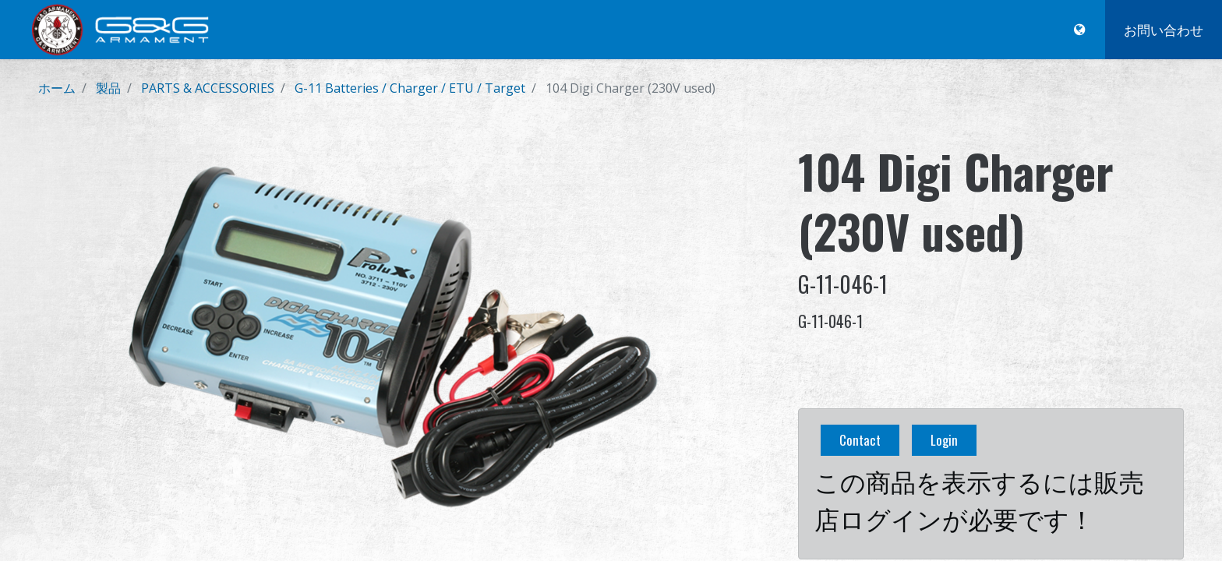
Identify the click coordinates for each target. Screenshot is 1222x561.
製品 (108, 88)
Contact (860, 440)
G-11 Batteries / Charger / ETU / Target (410, 88)
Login (944, 440)
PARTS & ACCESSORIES (207, 88)
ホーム (57, 88)
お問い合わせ (1163, 29)
